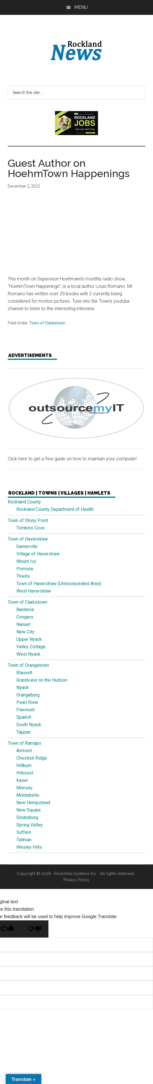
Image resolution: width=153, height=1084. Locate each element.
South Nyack (28, 724)
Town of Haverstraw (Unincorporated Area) (58, 583)
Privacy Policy (76, 880)
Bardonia (25, 609)
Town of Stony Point (28, 520)
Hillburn (24, 765)
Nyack (22, 687)
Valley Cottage (31, 646)
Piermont (25, 709)
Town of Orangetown (28, 665)
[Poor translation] (34, 929)
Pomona (24, 568)
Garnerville (27, 546)
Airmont (24, 750)
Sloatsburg (27, 817)
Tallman (24, 839)
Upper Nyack (29, 639)
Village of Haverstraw (38, 554)
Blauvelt (24, 672)
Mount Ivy (26, 561)
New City (25, 632)
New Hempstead (33, 802)
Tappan (23, 732)
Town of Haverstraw (28, 539)
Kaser (22, 780)
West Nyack (28, 654)
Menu (81, 7)
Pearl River (27, 702)
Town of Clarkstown (47, 323)
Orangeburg (28, 695)
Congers (24, 617)
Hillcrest (24, 773)
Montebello (27, 795)
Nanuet (23, 624)
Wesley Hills (29, 847)
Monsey (24, 787)
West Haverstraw (33, 591)
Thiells (23, 576)
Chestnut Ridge (31, 758)
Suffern (23, 832)
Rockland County (24, 502)
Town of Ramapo (24, 743)
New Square (28, 810)
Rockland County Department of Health (55, 509)
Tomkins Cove (30, 528)
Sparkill (23, 717)
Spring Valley (29, 825)
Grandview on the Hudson (41, 680)
